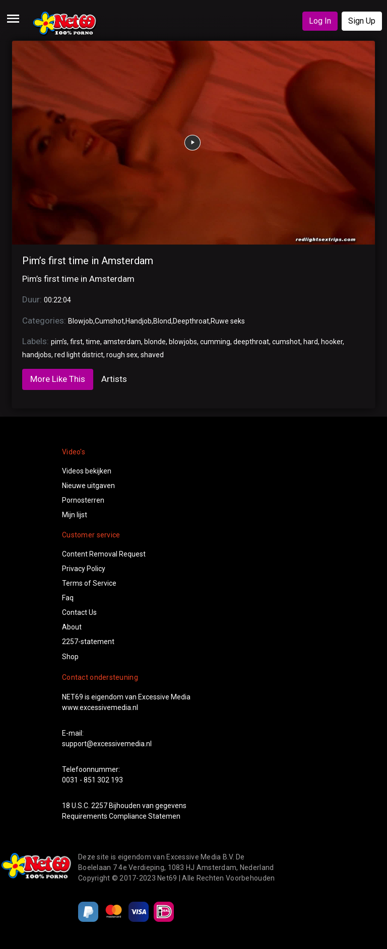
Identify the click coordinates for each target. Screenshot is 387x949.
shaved (152, 355)
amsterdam (122, 342)
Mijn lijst (74, 515)
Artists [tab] (114, 379)
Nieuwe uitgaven (88, 486)
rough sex (122, 355)
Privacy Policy (83, 569)
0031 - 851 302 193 (92, 780)
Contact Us (79, 612)
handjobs (36, 355)
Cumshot (109, 321)
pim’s (59, 342)
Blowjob (80, 321)
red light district (78, 355)
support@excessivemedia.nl (107, 744)
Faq (68, 598)
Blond (162, 321)
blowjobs (183, 342)
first (76, 342)
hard (310, 342)
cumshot (286, 342)
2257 (99, 806)
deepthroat (251, 342)
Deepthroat (191, 321)
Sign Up (361, 21)
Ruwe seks (228, 321)
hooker (332, 342)
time (93, 342)
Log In (320, 21)
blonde (155, 342)
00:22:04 (57, 300)
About (72, 627)
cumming (215, 342)
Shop (70, 657)
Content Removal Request (104, 554)
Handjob (138, 321)
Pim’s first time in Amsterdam (87, 261)
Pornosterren (83, 500)
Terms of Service (89, 583)
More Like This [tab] (57, 379)
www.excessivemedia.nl (100, 707)
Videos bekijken (86, 471)
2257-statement (88, 642)
